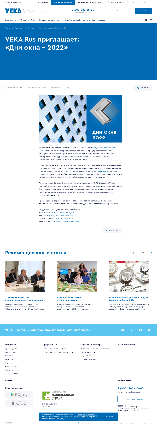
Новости (86, 20)
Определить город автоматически (24, 16)
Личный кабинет (143, 11)
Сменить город (32, 23)
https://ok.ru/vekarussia (65, 219)
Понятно (109, 417)
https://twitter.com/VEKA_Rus (60, 213)
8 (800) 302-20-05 (83, 10)
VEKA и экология (117, 2)
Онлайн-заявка (98, 20)
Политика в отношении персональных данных (119, 423)
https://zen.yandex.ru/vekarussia (65, 221)
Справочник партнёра (50, 20)
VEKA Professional (72, 20)
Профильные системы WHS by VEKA (58, 352)
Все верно (14, 23)
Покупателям (43, 2)
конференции (103, 171)
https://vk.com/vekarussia (61, 216)
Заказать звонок (135, 399)
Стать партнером (124, 11)
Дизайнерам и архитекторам (89, 2)
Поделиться (142, 88)
